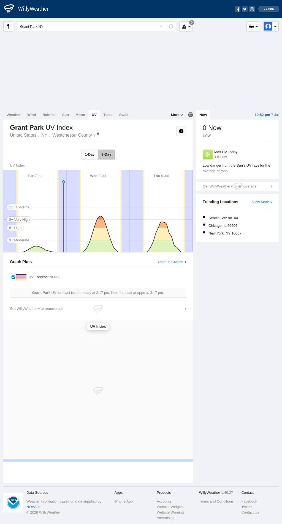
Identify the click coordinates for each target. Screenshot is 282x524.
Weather (14, 115)
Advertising (165, 518)
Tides (108, 115)
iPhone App (124, 501)
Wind (31, 115)
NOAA (31, 507)
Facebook (249, 501)
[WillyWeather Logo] (29, 9)
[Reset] (161, 26)
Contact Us (250, 512)
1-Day (89, 154)
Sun (65, 115)
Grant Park (98, 135)
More (175, 115)
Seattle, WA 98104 (223, 218)
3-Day (106, 154)
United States (23, 135)
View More (260, 202)
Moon (80, 115)
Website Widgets (170, 507)
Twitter (246, 507)
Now (203, 115)
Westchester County (72, 135)
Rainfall (49, 115)
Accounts (164, 501)
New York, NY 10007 (225, 233)
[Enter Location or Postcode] (96, 26)
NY (44, 135)
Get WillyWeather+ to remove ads (229, 186)
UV (94, 115)
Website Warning (170, 512)
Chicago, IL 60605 (222, 226)
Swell (123, 115)
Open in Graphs (170, 262)
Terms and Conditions (216, 501)
